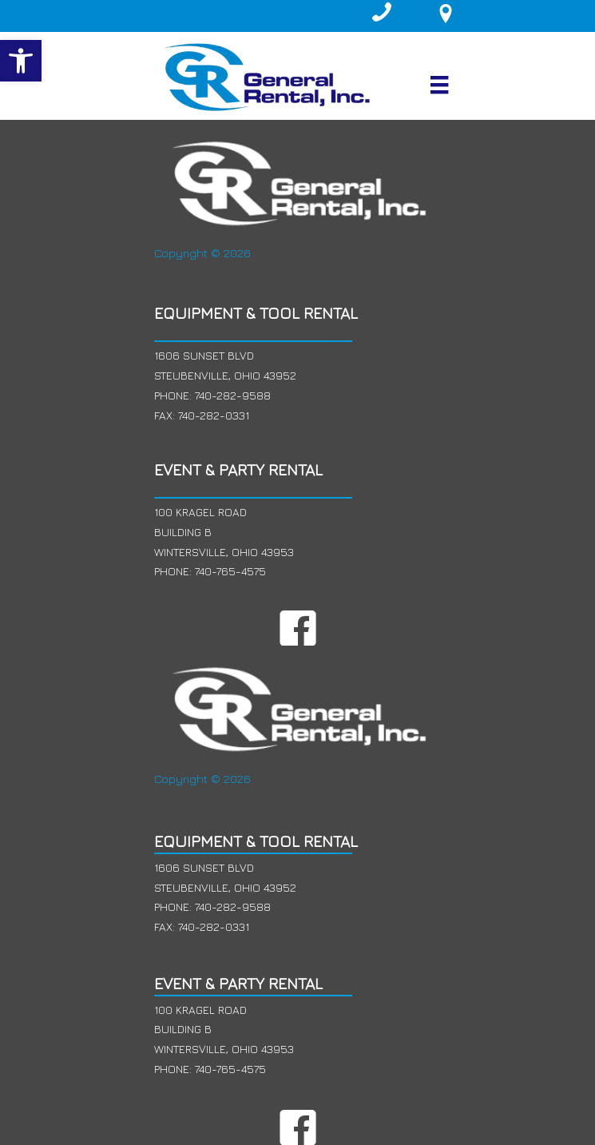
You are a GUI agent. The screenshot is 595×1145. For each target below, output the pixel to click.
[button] (21, 61)
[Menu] (439, 84)
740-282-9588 (233, 395)
